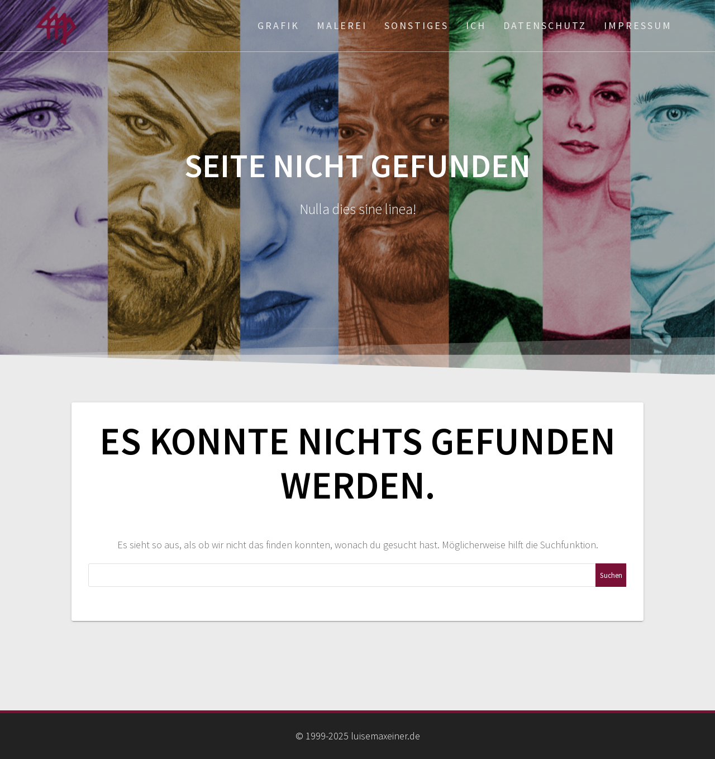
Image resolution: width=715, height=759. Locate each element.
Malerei (342, 25)
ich (476, 25)
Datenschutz (545, 25)
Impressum (638, 25)
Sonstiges (416, 25)
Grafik (278, 25)
